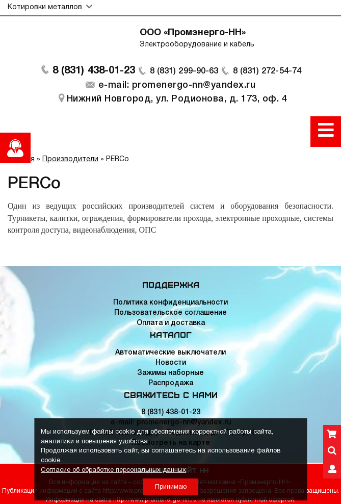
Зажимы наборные (170, 373)
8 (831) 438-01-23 (84, 76)
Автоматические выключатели (170, 352)
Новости (170, 363)
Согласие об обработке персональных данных (113, 470)
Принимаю (171, 487)
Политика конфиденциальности (170, 302)
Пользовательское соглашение (170, 313)
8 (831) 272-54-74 (274, 76)
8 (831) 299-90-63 (181, 76)
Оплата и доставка (171, 323)
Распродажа (170, 383)
